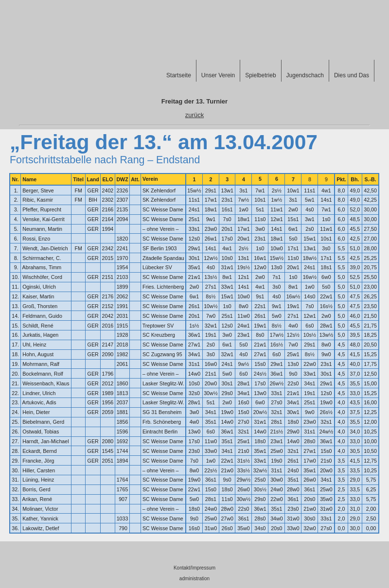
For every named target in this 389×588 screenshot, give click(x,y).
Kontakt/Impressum (194, 568)
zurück (194, 115)
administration (194, 578)
